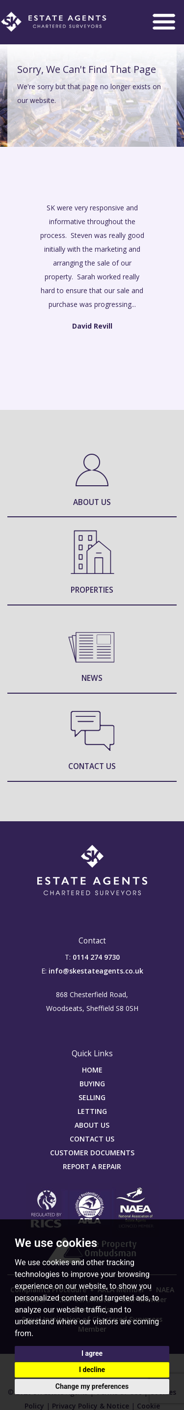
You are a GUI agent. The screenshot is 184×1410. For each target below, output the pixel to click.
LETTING (92, 1111)
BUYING (92, 1083)
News (92, 678)
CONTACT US (92, 1138)
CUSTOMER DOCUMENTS (92, 1152)
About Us (92, 502)
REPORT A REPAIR (92, 1166)
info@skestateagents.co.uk (96, 970)
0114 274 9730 (96, 957)
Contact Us (92, 766)
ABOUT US (92, 1125)
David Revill (92, 326)
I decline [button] (92, 1370)
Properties (92, 590)
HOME (92, 1069)
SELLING (92, 1097)
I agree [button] (92, 1353)
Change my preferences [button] (92, 1386)
